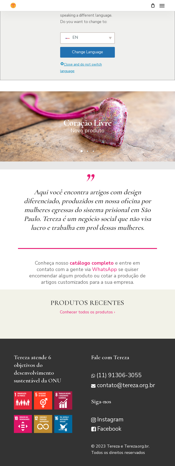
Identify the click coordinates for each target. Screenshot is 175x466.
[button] (162, 5)
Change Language (87, 52)
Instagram (110, 419)
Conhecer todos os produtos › (87, 312)
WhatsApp (104, 269)
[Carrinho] (153, 5)
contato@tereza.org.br (126, 385)
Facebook (109, 429)
